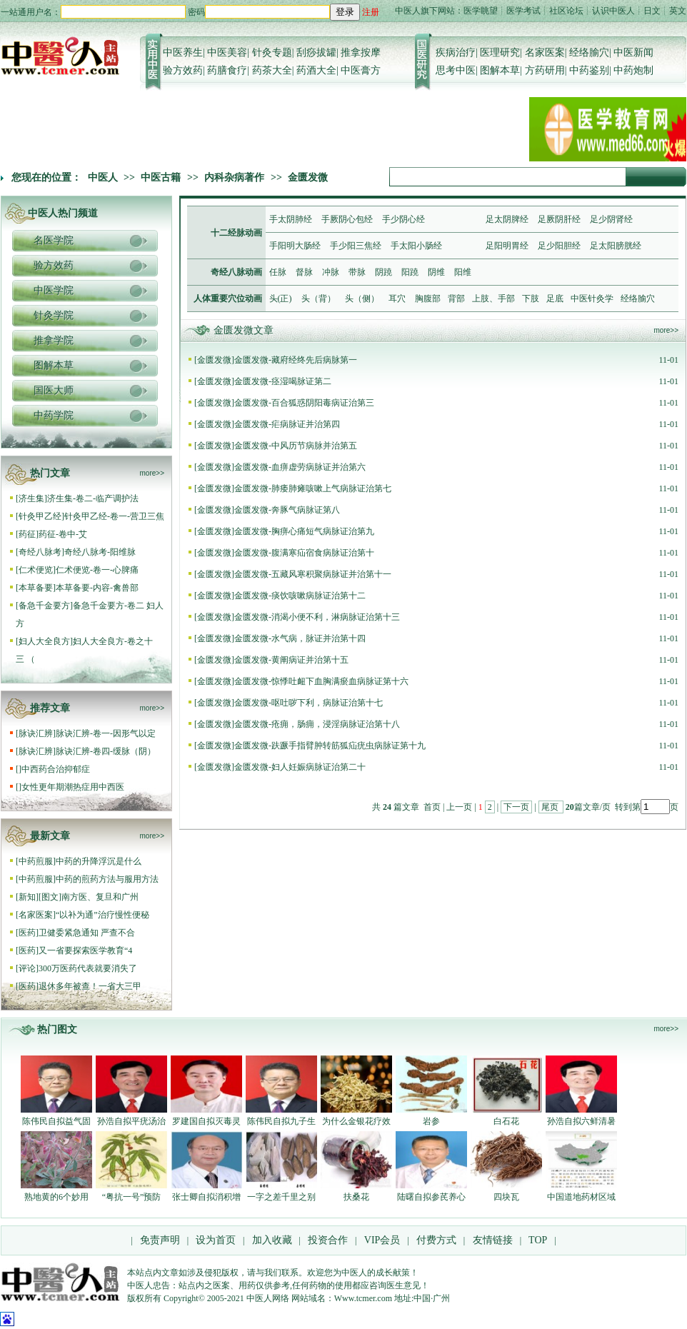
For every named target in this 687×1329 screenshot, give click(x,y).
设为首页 (216, 1240)
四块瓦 (506, 1197)
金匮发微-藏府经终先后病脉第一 (295, 360)
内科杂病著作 (234, 177)
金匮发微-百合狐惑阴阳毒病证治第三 (304, 403)
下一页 (516, 807)
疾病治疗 (456, 52)
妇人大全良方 (44, 641)
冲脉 (330, 272)
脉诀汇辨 (36, 733)
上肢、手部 (493, 299)
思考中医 (456, 70)
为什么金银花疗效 (356, 1121)
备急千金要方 (44, 606)
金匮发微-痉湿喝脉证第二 (282, 381)
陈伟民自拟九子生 (281, 1121)
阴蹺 (383, 272)
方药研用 (545, 70)
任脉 (277, 272)
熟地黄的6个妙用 (56, 1197)
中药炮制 (633, 70)
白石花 (506, 1121)
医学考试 (523, 11)
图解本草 (500, 70)
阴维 (436, 272)
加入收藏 (272, 1240)
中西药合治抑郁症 (55, 769)
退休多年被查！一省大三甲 (90, 986)
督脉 (304, 272)
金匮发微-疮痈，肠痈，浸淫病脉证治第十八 (317, 724)
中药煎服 (36, 861)
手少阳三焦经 (355, 246)
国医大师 (54, 390)
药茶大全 (272, 70)
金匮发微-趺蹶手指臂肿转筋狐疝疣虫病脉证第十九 (330, 746)
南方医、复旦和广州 (100, 897)
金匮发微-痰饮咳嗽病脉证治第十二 (300, 596)
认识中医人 (613, 11)
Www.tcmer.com (363, 1298)
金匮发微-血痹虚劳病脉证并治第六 (300, 467)
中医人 (103, 177)
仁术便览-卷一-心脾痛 (97, 570)
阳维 (462, 272)
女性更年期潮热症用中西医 (72, 787)
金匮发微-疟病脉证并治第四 (287, 424)
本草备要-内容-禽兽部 (97, 588)
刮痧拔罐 (316, 52)
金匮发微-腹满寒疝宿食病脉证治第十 (304, 553)
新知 (27, 897)
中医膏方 (361, 70)
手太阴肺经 (290, 219)
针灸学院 (54, 315)
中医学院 (54, 290)
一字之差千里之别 (281, 1197)
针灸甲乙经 (40, 516)
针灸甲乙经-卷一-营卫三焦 (114, 516)
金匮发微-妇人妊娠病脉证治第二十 (300, 767)
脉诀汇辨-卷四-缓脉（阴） (106, 751)
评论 (27, 968)
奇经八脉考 (40, 552)
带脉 (357, 272)
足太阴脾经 (507, 219)
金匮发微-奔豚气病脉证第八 (287, 510)
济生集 (31, 498)
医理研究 (500, 52)
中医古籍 (161, 177)
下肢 (530, 299)
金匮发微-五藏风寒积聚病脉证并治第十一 (312, 574)
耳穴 (397, 299)
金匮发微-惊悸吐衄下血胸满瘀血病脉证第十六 (321, 681)
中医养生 (183, 52)
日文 (652, 11)
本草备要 (36, 588)
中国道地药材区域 (581, 1197)
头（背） (318, 299)
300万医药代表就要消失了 (88, 968)
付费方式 (436, 1240)
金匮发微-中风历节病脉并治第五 (295, 446)
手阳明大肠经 (295, 246)
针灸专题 (272, 52)
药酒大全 (316, 70)
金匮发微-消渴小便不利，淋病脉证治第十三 (317, 617)
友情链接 (491, 1240)
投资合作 (328, 1240)
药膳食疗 (227, 70)
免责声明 (160, 1240)
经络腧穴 (589, 52)
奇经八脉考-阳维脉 (100, 552)
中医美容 (227, 52)
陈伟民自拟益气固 (56, 1121)
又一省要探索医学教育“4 (85, 951)
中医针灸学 (592, 299)
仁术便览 (36, 570)
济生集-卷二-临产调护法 (93, 498)
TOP (537, 1240)
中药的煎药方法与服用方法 (107, 879)
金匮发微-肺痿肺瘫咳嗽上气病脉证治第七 (312, 488)
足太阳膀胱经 (615, 246)
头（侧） (362, 299)
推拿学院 (54, 340)
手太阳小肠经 (416, 246)
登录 (345, 11)
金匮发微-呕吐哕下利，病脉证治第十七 (308, 703)
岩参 (431, 1121)
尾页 (551, 807)
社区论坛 (566, 11)
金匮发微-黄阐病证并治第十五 (291, 660)
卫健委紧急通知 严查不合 (87, 933)
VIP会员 (380, 1240)
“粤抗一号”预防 (131, 1197)
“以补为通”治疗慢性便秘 (102, 915)
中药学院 (54, 415)
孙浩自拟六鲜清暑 (581, 1121)
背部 (456, 299)
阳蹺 (409, 272)
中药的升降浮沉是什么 (98, 861)
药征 (27, 534)
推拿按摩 (361, 52)
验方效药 (183, 70)
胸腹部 (428, 299)
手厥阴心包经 (347, 219)
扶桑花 (356, 1197)
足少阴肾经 (611, 219)
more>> (152, 473)
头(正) (280, 299)
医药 (27, 933)
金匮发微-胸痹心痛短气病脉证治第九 (304, 531)
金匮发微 (308, 177)
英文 (677, 11)
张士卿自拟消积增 (206, 1197)
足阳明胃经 (507, 246)
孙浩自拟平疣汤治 (131, 1121)
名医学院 (54, 240)
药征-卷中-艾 (63, 534)
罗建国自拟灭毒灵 (206, 1121)
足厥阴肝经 (559, 219)
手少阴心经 (403, 219)
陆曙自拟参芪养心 (431, 1197)
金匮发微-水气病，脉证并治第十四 (300, 638)
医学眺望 (480, 11)
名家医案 (545, 52)
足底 (554, 299)
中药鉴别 (589, 70)
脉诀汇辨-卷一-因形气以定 (106, 733)
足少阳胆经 (559, 246)
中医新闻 (633, 52)
